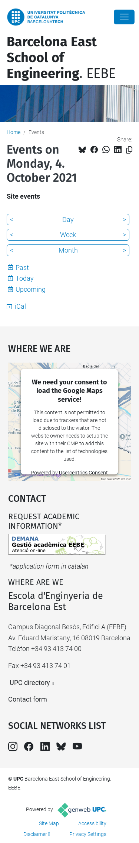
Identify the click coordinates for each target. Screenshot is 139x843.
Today (25, 278)
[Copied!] (129, 150)
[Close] (124, 17)
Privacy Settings (87, 834)
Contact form (27, 699)
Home (13, 132)
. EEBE (61, 58)
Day (68, 219)
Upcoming (31, 289)
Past (22, 267)
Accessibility (92, 823)
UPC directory (30, 682)
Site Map (49, 823)
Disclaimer (35, 834)
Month (68, 250)
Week (68, 235)
